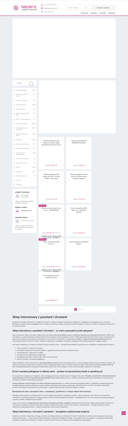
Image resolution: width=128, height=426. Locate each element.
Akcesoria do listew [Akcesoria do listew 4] (21, 163)
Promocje (19, 184)
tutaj (86, 365)
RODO (68, 367)
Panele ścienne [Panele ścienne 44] (20, 109)
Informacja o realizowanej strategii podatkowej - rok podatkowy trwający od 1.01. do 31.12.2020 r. (64, 377)
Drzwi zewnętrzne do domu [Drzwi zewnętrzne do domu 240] (22, 134)
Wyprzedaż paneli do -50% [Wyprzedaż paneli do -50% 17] (22, 95)
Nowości (18, 180)
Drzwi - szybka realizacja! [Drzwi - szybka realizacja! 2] (23, 119)
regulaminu (69, 363)
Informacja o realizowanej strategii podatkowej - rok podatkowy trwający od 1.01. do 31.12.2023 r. (64, 371)
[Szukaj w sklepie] (24, 83)
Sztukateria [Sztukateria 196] (19, 171)
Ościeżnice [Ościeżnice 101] (19, 139)
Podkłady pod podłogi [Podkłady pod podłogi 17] (22, 144)
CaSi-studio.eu (112, 385)
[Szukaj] (31, 84)
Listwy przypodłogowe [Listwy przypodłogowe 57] (22, 148)
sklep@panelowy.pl (50, 8)
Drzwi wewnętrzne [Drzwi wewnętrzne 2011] (21, 123)
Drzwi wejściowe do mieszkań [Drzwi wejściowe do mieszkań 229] (22, 128)
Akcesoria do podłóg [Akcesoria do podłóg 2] (22, 158)
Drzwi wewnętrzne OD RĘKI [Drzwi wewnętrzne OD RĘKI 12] (22, 114)
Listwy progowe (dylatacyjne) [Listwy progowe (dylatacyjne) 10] (20, 153)
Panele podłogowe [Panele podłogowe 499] (21, 90)
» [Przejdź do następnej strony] (82, 242)
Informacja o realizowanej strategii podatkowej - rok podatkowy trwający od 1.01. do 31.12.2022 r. (64, 373)
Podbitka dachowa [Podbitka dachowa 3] (21, 176)
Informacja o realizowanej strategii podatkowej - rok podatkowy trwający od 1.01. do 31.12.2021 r (63, 375)
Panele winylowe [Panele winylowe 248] (21, 105)
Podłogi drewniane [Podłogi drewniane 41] (21, 100)
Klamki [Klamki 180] (18, 167)
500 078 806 (51, 5)
